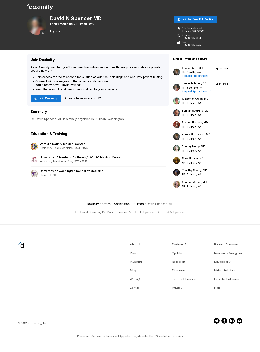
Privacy (177, 288)
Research (178, 262)
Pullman (83, 24)
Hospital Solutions (226, 279)
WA (93, 24)
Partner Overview (226, 245)
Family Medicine (63, 24)
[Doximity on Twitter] (217, 321)
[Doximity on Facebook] (224, 321)
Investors (136, 262)
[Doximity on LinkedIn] (232, 321)
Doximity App (181, 245)
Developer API (224, 262)
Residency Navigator (228, 253)
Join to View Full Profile (195, 19)
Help (217, 288)
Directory (178, 271)
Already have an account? (82, 98)
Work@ (135, 279)
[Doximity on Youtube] (239, 321)
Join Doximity (45, 99)
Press (134, 253)
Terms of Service (184, 279)
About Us (136, 245)
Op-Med (177, 253)
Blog (133, 271)
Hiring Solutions (225, 271)
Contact (135, 288)
